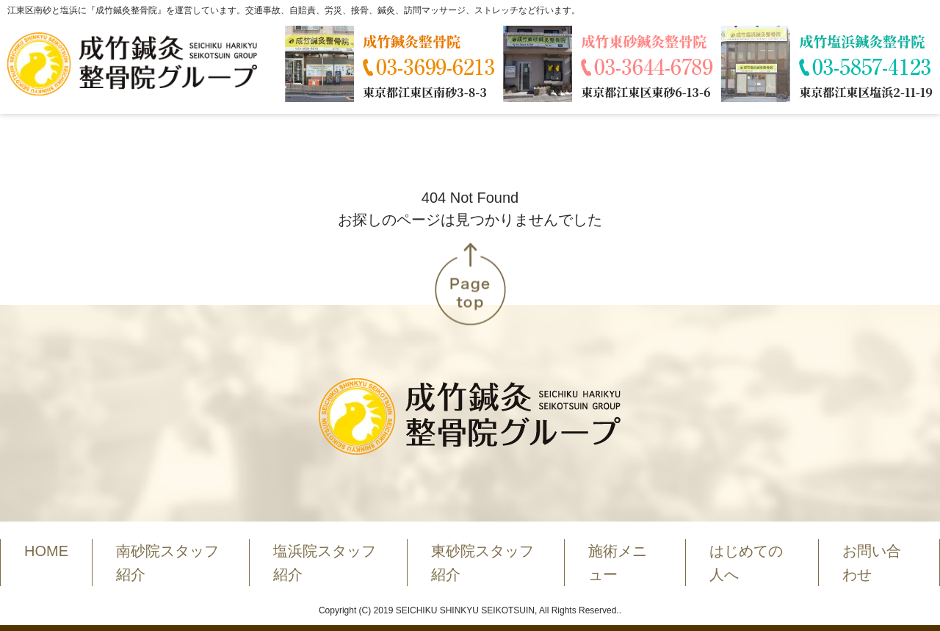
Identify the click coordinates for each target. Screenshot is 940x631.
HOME (46, 551)
